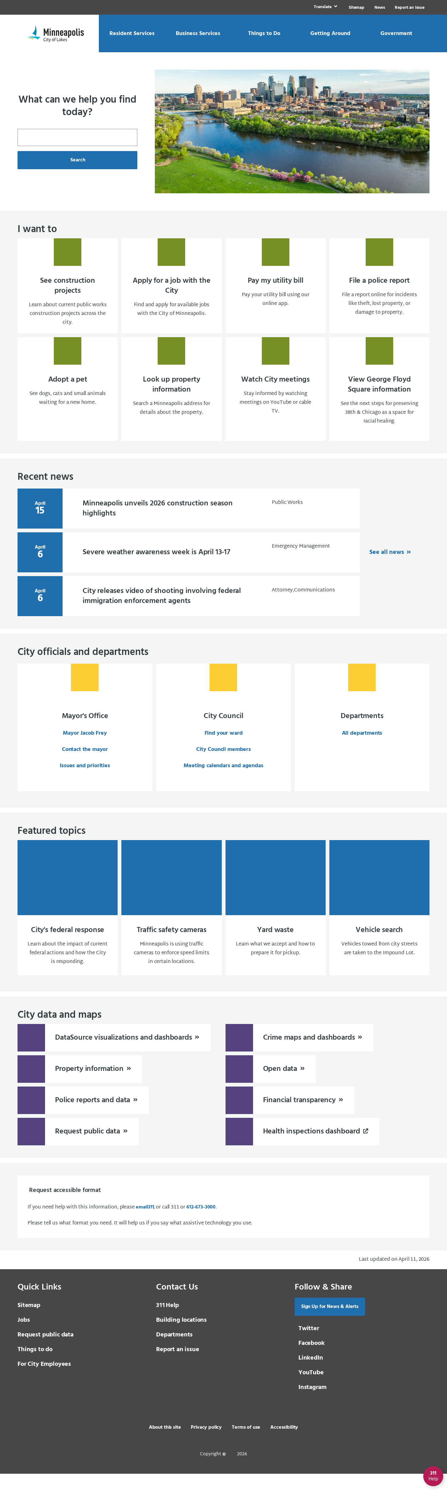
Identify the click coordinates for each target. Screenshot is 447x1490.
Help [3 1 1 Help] (167, 1322)
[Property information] (80, 1084)
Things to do (35, 1366)
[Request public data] (78, 1147)
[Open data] (271, 1084)
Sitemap (356, 7)
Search (77, 160)
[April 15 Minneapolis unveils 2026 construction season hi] (189, 522)
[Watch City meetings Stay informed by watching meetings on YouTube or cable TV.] (276, 401)
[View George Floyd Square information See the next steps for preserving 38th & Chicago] (379, 401)
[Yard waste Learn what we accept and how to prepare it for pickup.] (276, 923)
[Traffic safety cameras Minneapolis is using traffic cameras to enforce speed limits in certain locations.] (171, 923)
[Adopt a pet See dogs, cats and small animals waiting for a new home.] (68, 401)
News (379, 7)
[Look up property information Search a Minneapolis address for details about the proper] (171, 401)
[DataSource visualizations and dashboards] (114, 1053)
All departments (362, 747)
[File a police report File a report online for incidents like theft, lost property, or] (379, 291)
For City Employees (44, 1381)
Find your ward (224, 747)
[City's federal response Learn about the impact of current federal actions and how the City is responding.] (68, 923)
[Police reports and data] (83, 1115)
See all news (387, 566)
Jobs (24, 1336)
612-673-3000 (201, 1223)
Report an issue (177, 1366)
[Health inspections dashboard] (302, 1147)
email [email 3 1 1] (144, 1223)
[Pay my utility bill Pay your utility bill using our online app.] (276, 291)
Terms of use (246, 1444)
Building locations (181, 1336)
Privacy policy (206, 1444)
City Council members (223, 763)
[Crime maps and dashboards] (300, 1053)
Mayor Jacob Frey (85, 747)
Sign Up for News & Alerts (329, 1323)
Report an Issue (409, 7)
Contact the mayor (85, 763)
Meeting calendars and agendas (223, 779)
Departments (174, 1351)
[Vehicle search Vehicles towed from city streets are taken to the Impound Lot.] (379, 923)
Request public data (46, 1351)
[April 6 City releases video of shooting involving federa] (189, 610)
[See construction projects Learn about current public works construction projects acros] (68, 291)
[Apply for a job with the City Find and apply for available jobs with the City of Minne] (171, 291)
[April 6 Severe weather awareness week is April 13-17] (189, 566)
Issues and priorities (85, 779)
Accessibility (284, 1444)
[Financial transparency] (290, 1115)
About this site (165, 1444)
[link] (325, 7)
